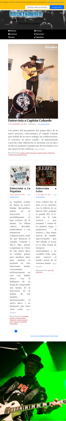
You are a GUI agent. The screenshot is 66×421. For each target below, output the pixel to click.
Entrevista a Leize (46, 189)
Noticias (13, 31)
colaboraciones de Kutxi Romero (17, 154)
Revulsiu (12, 318)
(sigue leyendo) (39, 149)
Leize (49, 270)
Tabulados (40, 37)
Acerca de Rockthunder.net (39, 336)
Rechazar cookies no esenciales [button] (37, 7)
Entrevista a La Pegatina (20, 189)
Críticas (39, 31)
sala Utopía (39, 272)
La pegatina (25, 316)
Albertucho (51, 153)
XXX (52, 270)
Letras (12, 37)
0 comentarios (44, 124)
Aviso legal (54, 336)
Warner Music (14, 323)
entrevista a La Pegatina (20, 321)
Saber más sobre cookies (55, 2)
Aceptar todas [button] (57, 7)
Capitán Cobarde (25, 153)
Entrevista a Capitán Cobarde (30, 120)
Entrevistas (40, 34)
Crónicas (13, 34)
